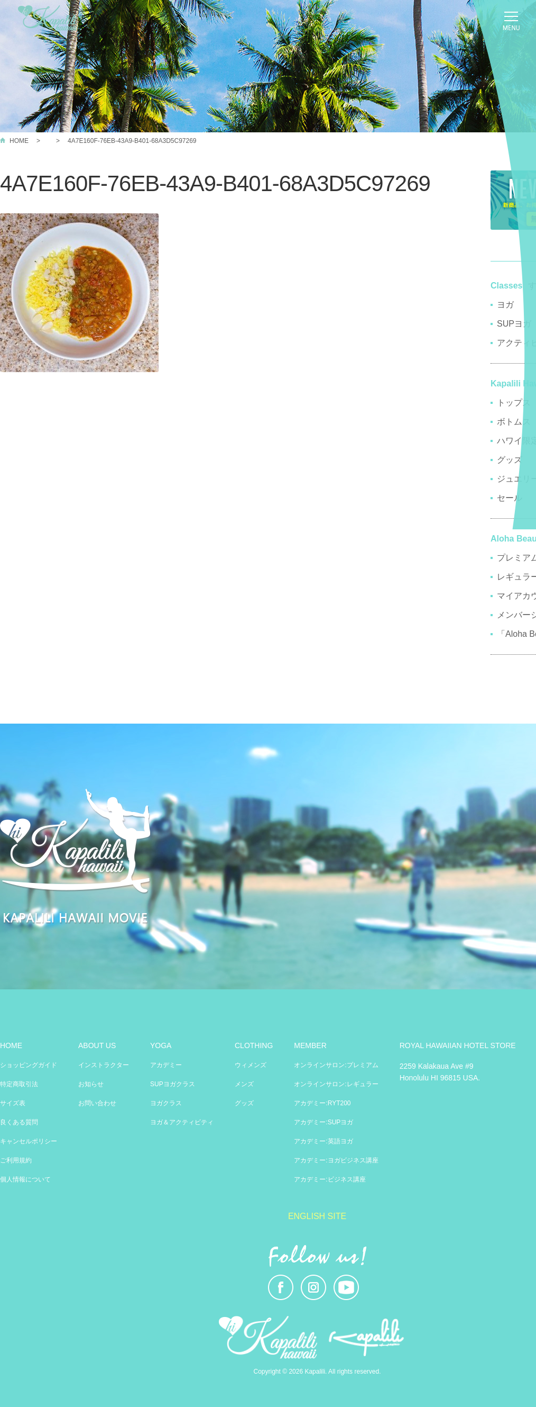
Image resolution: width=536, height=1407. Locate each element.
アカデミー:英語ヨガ (323, 1141)
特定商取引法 (19, 1084)
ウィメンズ (250, 1065)
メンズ (244, 1084)
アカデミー (166, 1065)
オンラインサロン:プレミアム (336, 1065)
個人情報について (25, 1179)
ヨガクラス (166, 1103)
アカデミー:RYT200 (322, 1103)
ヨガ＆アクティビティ (182, 1122)
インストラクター (103, 1065)
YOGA (160, 1045)
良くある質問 (19, 1122)
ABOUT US (97, 1045)
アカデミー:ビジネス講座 (329, 1179)
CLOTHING (254, 1045)
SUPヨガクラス (172, 1084)
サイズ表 (12, 1103)
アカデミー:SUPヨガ (323, 1122)
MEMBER (310, 1045)
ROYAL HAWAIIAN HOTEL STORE (458, 1045)
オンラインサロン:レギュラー (336, 1084)
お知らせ (91, 1084)
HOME (19, 141)
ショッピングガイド (28, 1065)
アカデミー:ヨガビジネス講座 (336, 1160)
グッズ (244, 1103)
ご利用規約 (16, 1160)
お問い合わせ (97, 1103)
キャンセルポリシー (28, 1141)
